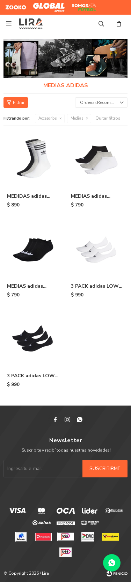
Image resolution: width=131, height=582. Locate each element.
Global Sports (47, 4)
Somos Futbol (79, 7)
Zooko (12, 4)
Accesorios (47, 118)
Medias (77, 118)
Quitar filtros (108, 118)
